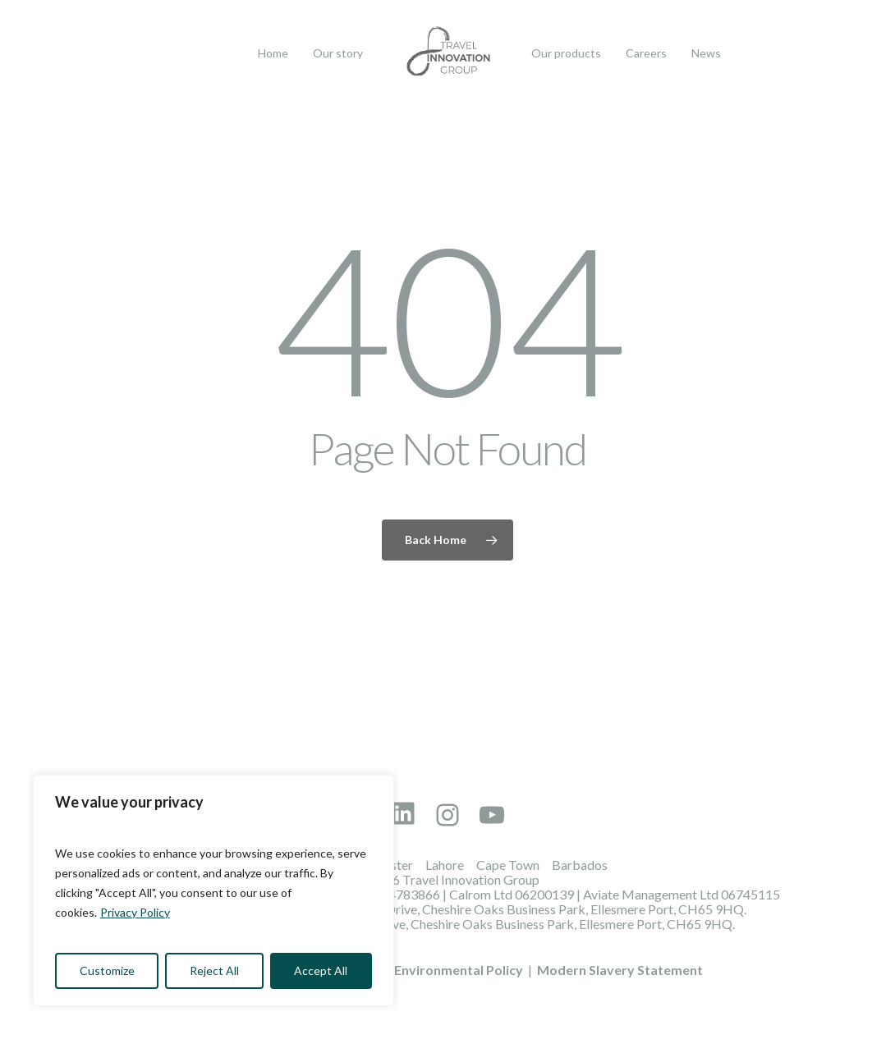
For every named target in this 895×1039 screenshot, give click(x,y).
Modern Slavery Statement (620, 969)
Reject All (214, 970)
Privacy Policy (135, 912)
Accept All (320, 970)
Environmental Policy (458, 969)
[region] (213, 890)
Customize (107, 970)
